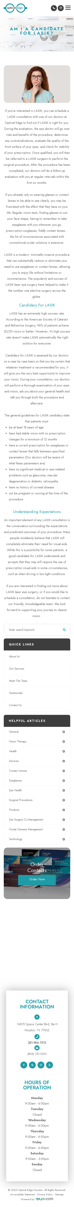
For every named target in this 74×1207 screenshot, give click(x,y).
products (14, 810)
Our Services (16, 669)
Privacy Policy (45, 1194)
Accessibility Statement (22, 1194)
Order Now (37, 879)
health (13, 751)
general (13, 732)
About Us (14, 656)
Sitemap (59, 1194)
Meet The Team (18, 681)
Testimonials (16, 693)
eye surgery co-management (26, 820)
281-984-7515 (37, 1042)
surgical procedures (21, 800)
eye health (15, 790)
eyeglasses (15, 781)
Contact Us (15, 705)
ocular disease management (26, 829)
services (14, 761)
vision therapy (17, 741)
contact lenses (18, 771)
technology (15, 839)
